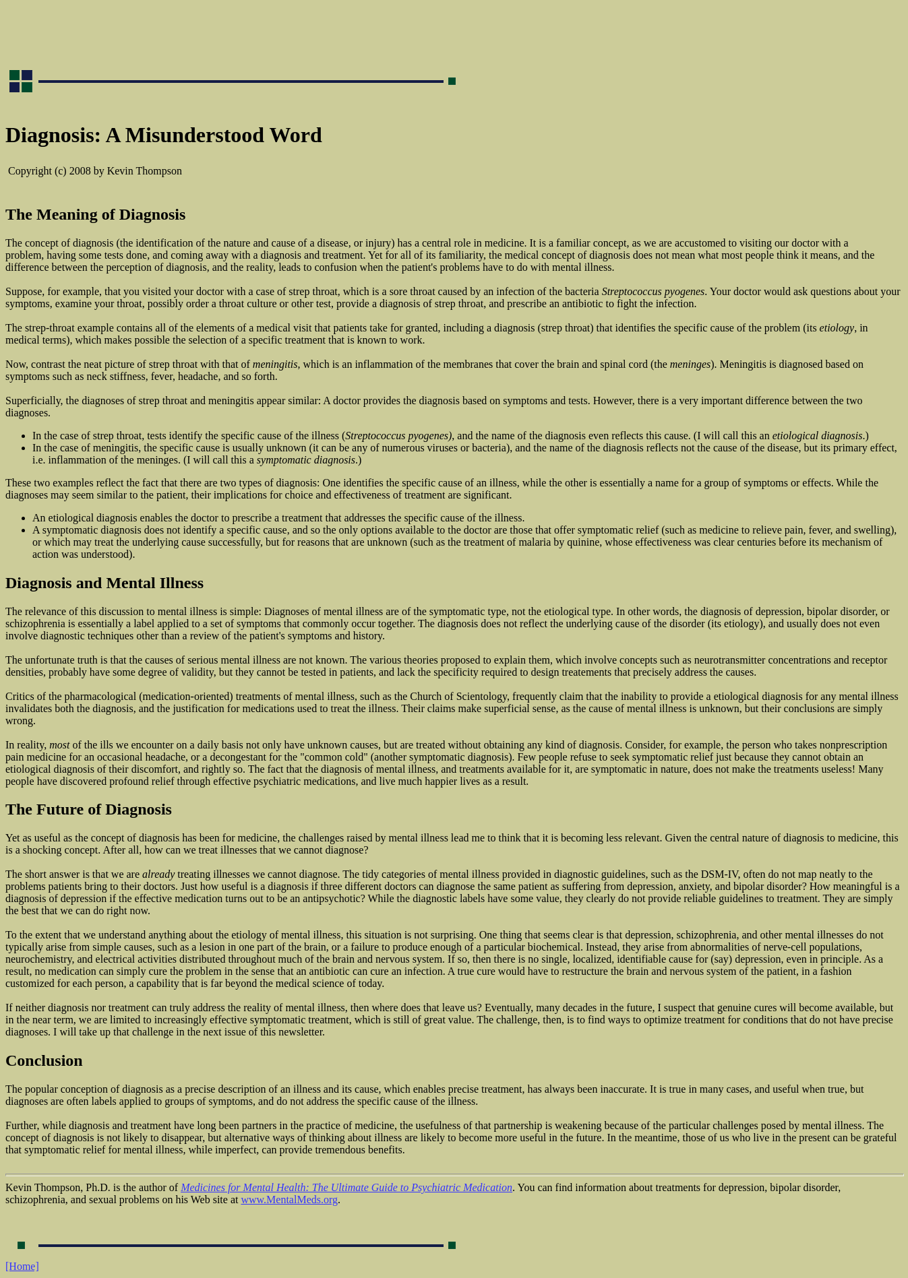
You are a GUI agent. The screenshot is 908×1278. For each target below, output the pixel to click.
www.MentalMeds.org (289, 1199)
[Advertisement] (250, 35)
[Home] (22, 1266)
